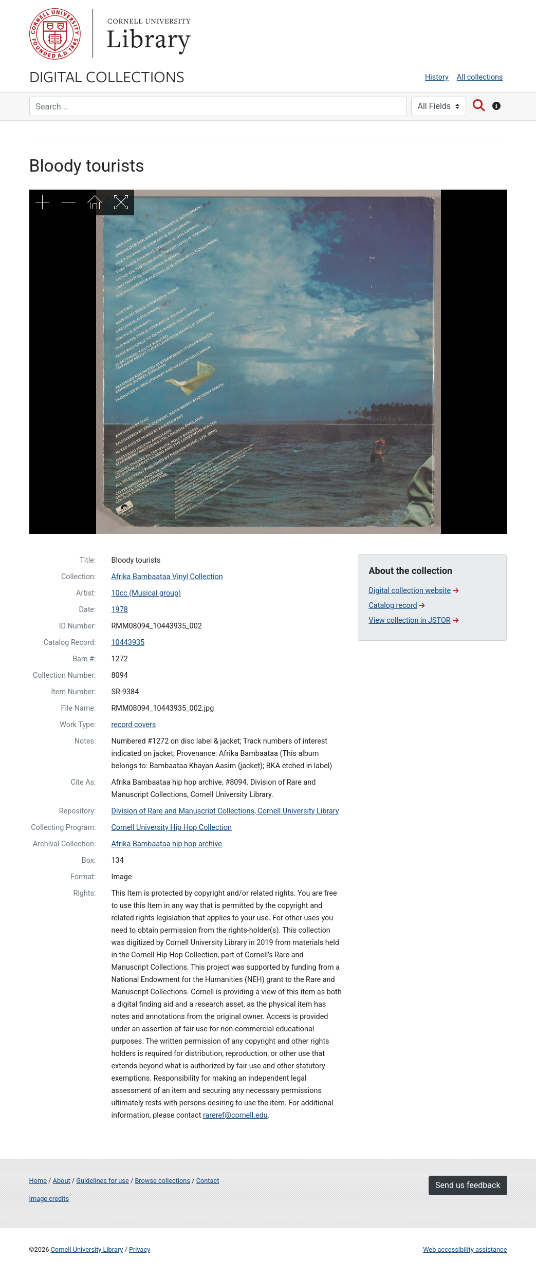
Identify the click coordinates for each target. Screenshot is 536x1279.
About (61, 1180)
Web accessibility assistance (465, 1249)
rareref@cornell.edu (235, 1115)
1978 (119, 609)
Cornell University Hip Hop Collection (171, 827)
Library (147, 34)
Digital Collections (106, 76)
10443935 (127, 642)
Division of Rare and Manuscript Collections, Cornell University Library (225, 811)
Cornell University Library (87, 1249)
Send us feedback (467, 1185)
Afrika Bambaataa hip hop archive (166, 844)
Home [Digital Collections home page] (38, 1180)
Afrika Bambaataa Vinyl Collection (167, 576)
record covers (133, 724)
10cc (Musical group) (146, 593)
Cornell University (55, 34)
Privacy (139, 1249)
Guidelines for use (102, 1180)
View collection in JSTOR (413, 620)
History (437, 77)
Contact (207, 1180)
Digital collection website (413, 590)
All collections (480, 77)
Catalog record (396, 605)
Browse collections (162, 1180)
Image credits (49, 1198)
